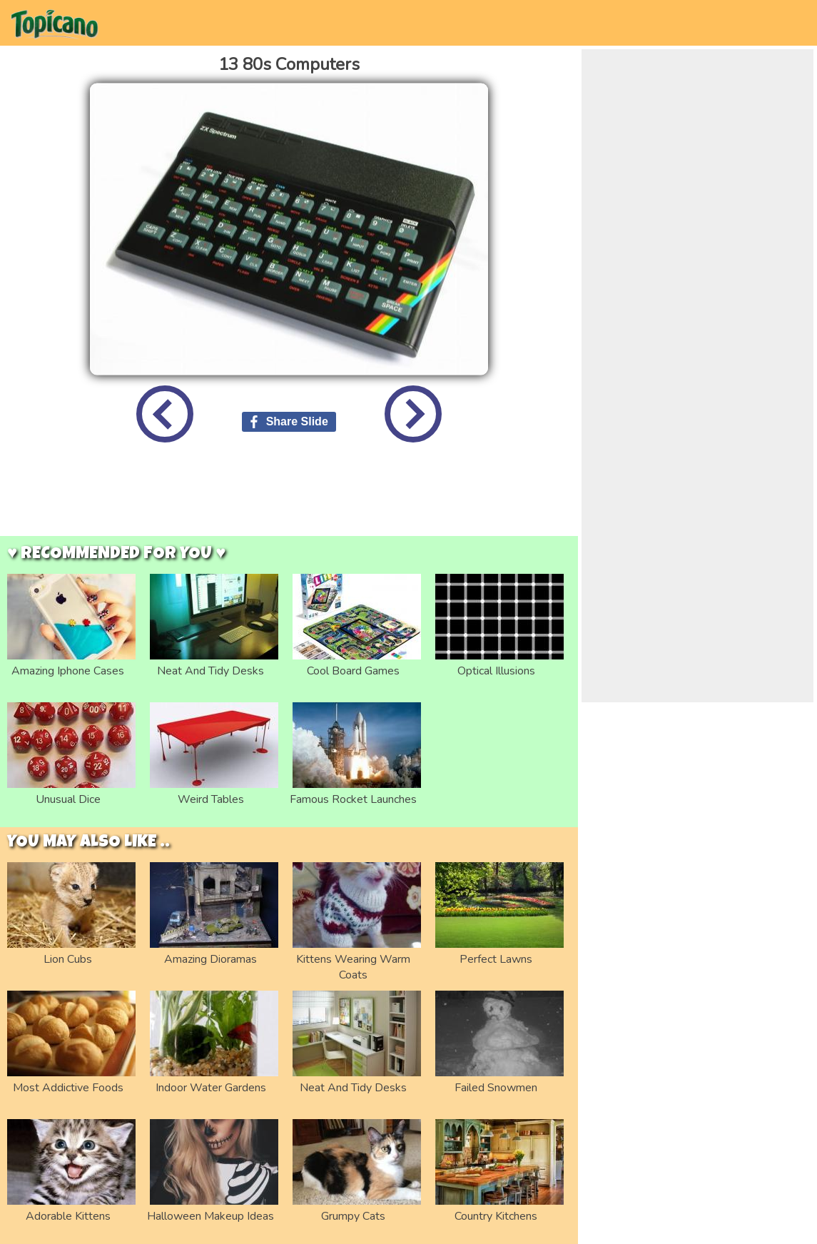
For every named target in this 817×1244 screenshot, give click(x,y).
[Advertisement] (289, 500)
